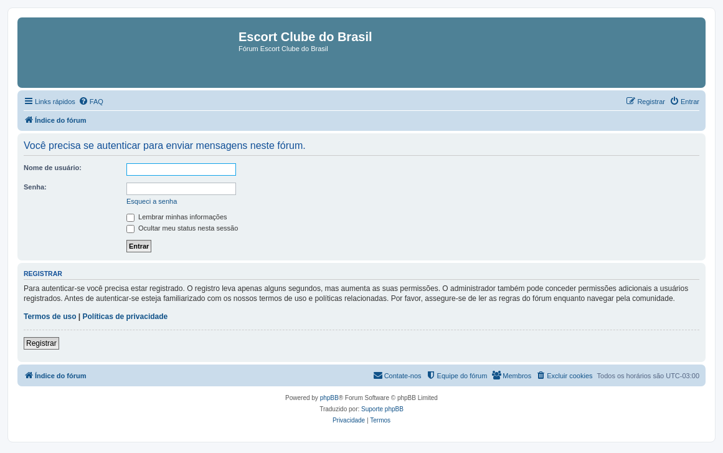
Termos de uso (50, 316)
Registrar (41, 343)
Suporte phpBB (382, 409)
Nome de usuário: (53, 167)
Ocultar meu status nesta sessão (182, 228)
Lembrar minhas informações (176, 217)
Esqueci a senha (151, 201)
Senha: (35, 187)
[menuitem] (90, 101)
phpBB (329, 397)
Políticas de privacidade (125, 316)
